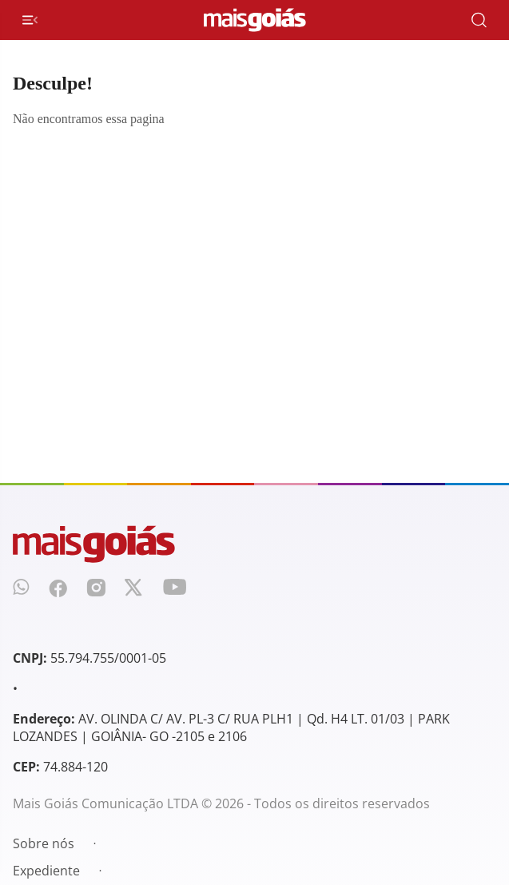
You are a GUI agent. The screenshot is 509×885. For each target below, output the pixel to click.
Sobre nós (43, 843)
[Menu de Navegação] (30, 20)
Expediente (46, 870)
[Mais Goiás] (255, 20)
